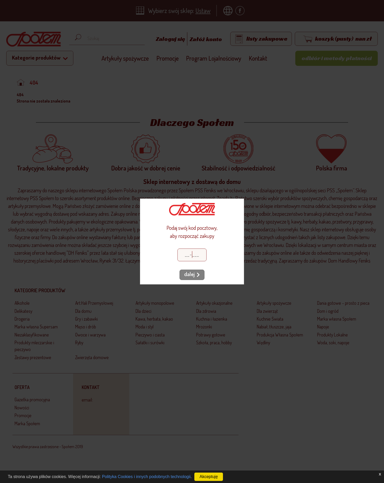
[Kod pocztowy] (192, 255)
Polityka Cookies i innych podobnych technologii (146, 476)
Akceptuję (209, 476)
